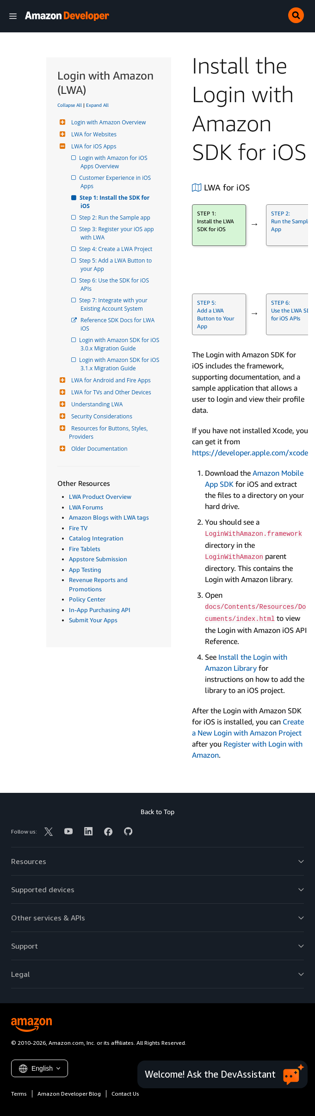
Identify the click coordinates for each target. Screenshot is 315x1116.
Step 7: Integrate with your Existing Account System (114, 304)
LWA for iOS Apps (92, 146)
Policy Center (87, 599)
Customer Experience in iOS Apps (116, 182)
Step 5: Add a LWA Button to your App (116, 265)
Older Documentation (98, 449)
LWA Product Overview (100, 496)
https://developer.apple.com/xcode (250, 452)
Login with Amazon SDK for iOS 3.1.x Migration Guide (120, 364)
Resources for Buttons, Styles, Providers (109, 432)
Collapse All (69, 105)
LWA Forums (86, 507)
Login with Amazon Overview (107, 122)
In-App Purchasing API (99, 609)
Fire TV (78, 528)
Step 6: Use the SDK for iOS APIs (115, 284)
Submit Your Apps (93, 620)
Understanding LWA (96, 404)
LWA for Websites (93, 134)
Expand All (97, 105)
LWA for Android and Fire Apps (110, 380)
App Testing (85, 569)
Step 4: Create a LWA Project (116, 249)
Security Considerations (100, 416)
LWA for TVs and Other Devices (110, 392)
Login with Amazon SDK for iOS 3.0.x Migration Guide (120, 344)
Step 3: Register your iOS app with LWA (117, 233)
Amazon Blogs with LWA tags (109, 517)
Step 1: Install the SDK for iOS (115, 202)
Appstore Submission (98, 559)
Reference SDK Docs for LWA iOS (118, 324)
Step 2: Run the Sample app (115, 217)
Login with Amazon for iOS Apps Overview (114, 162)
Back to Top (157, 812)
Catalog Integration (96, 538)
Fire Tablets (84, 548)
